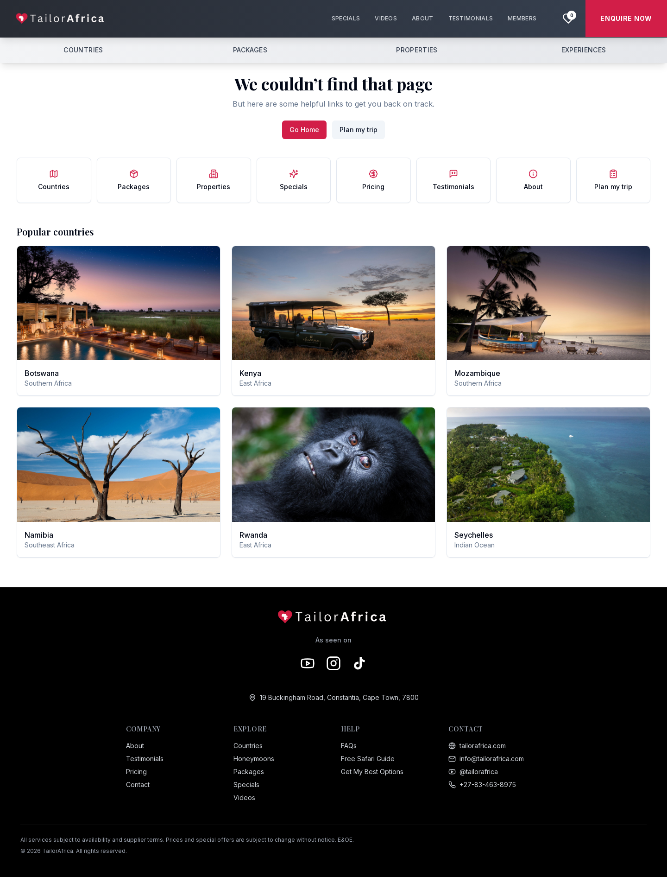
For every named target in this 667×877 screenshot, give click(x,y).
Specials (246, 784)
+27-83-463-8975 (482, 784)
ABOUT (423, 18)
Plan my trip (359, 129)
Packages (248, 771)
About (135, 746)
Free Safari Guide (368, 759)
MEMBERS (522, 18)
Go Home (304, 129)
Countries (248, 746)
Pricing (136, 771)
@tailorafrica (473, 771)
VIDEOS (386, 18)
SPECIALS (346, 18)
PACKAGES (250, 50)
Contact (138, 784)
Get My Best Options (372, 771)
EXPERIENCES (583, 50)
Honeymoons (253, 759)
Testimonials (145, 759)
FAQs (349, 746)
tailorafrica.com (477, 746)
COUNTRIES (83, 50)
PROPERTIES (417, 50)
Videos (244, 797)
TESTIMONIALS (470, 18)
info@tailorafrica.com (486, 759)
